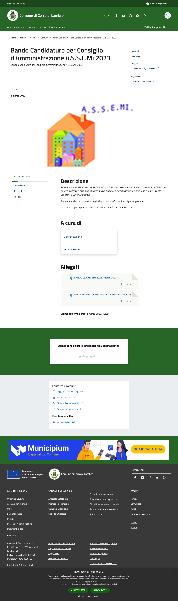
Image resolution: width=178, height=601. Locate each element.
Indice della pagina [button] (22, 176)
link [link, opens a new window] (115, 584)
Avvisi (133, 508)
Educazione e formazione (101, 494)
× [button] (175, 571)
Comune (44, 37)
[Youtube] (122, 15)
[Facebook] (115, 15)
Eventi (134, 527)
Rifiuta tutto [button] (100, 590)
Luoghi (134, 522)
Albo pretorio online (99, 548)
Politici (10, 518)
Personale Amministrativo (19, 523)
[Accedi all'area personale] (157, 3)
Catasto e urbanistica (58, 508)
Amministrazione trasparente (103, 543)
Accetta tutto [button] (78, 590)
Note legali (95, 558)
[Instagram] (129, 15)
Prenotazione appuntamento (61, 543)
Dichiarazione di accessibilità (103, 563)
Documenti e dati (15, 528)
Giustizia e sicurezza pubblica (103, 499)
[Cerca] (167, 15)
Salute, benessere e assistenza (104, 509)
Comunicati (136, 503)
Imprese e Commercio (58, 503)
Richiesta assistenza (58, 558)
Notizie (33, 37)
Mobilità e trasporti (57, 513)
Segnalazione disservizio (59, 548)
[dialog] (89, 584)
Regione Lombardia (16, 3)
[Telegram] (136, 15)
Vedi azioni (138, 56)
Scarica (125, 284)
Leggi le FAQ (54, 553)
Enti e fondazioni (15, 513)
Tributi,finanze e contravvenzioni (105, 504)
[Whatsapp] (142, 15)
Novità (23, 37)
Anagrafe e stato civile (59, 498)
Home (13, 37)
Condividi (137, 51)
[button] (89, 596)
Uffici (9, 508)
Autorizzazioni (96, 514)
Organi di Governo (15, 498)
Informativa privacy (99, 553)
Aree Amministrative (17, 503)
